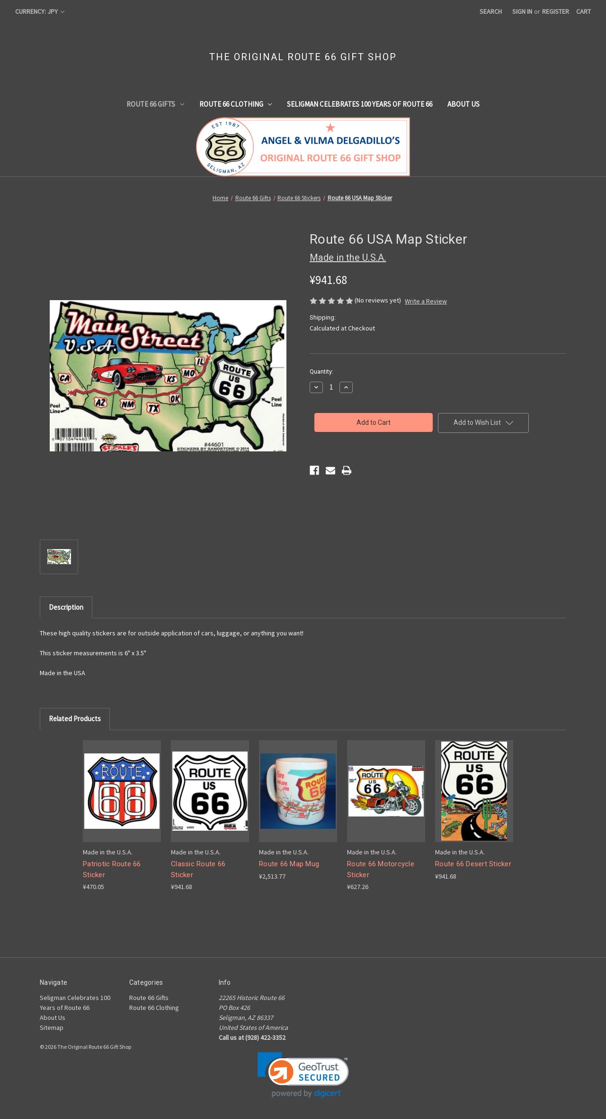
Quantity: (321, 371)
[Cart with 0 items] (583, 11)
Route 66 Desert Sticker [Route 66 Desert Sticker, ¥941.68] (473, 864)
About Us (463, 104)
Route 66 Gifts (155, 104)
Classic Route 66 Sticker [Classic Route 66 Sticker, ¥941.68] (198, 869)
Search (491, 11)
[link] (303, 1075)
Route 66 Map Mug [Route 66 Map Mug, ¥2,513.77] (289, 864)
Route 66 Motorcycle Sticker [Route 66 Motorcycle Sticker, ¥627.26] (380, 869)
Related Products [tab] (75, 718)
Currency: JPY (39, 11)
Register (555, 11)
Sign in (522, 11)
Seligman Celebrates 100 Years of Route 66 (359, 104)
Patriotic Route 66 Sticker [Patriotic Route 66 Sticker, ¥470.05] (112, 869)
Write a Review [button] (426, 301)
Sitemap (51, 1027)
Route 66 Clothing (235, 104)
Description (66, 607)
